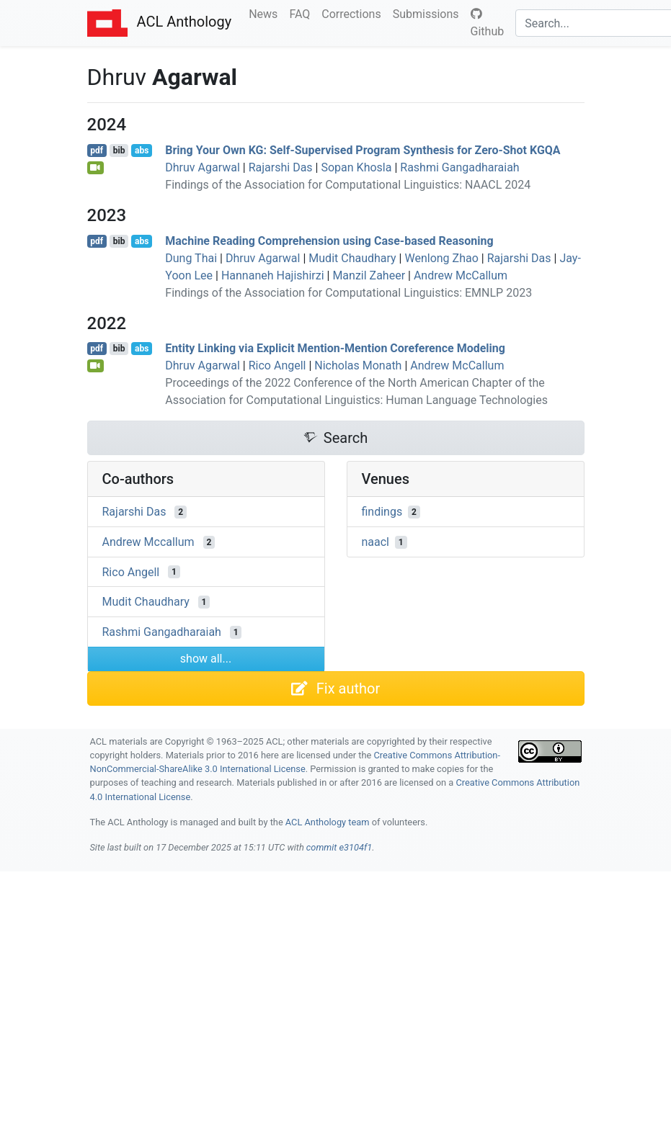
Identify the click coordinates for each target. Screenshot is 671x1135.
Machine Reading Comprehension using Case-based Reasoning (329, 241)
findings (382, 512)
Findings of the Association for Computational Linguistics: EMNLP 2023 (348, 293)
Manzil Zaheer (368, 275)
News (266, 13)
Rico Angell (277, 365)
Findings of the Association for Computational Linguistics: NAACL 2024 (347, 185)
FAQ (302, 13)
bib (119, 150)
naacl (376, 542)
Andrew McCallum (460, 275)
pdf (96, 150)
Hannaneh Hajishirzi (272, 275)
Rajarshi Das (281, 167)
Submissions (429, 13)
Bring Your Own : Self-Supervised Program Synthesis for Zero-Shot (362, 150)
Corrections (353, 13)
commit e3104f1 (339, 847)
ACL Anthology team (327, 822)
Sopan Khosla (356, 167)
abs (141, 150)
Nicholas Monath (357, 365)
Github (488, 23)
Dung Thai (191, 258)
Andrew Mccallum (148, 542)
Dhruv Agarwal (202, 167)
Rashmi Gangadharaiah (459, 167)
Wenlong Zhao (441, 258)
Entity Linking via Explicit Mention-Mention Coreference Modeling (335, 348)
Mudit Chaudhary (352, 258)
